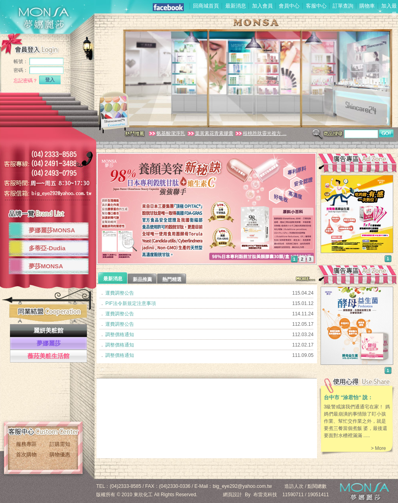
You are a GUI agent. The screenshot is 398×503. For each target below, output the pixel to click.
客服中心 (316, 6)
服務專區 (26, 444)
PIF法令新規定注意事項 (130, 303)
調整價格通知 (119, 334)
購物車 (367, 6)
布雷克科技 (265, 494)
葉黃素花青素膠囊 (210, 133)
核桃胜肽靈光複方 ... (260, 133)
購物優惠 (59, 454)
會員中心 (289, 6)
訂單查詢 (343, 6)
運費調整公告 (119, 293)
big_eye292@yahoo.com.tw (242, 486)
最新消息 (235, 6)
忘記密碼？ (25, 80)
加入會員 (262, 6)
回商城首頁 (206, 6)
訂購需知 (59, 444)
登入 (50, 80)
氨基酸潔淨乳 (166, 133)
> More (378, 448)
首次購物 (26, 454)
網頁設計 (232, 494)
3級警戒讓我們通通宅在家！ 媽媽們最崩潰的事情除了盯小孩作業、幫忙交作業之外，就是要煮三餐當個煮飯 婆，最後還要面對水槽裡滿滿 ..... (357, 421)
